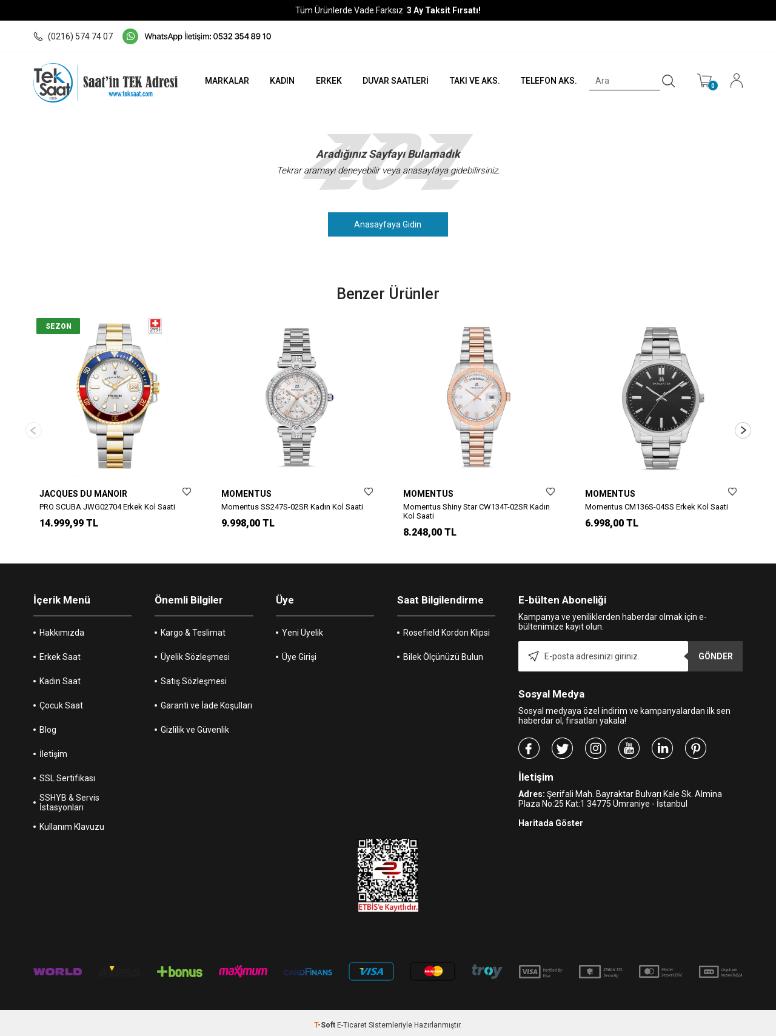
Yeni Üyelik (302, 628)
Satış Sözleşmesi (194, 677)
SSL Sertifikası (67, 774)
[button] (743, 428)
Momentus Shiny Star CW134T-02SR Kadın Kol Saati (476, 511)
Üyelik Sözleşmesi (195, 653)
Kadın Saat (60, 677)
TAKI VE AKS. (472, 81)
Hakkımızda (61, 628)
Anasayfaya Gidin (388, 224)
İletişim (53, 750)
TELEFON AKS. (548, 81)
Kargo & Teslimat (193, 628)
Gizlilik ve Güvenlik (195, 725)
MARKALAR (222, 81)
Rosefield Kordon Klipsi (446, 628)
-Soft (325, 1021)
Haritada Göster (550, 819)
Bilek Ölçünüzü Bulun (443, 653)
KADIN (278, 81)
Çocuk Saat (61, 701)
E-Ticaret (352, 1021)
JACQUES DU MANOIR (83, 494)
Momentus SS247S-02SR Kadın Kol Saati (292, 506)
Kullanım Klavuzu (71, 822)
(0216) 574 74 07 (73, 36)
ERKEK (325, 81)
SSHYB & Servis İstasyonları (69, 798)
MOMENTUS (246, 494)
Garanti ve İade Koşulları (206, 701)
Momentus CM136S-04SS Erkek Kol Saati (656, 506)
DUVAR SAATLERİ (393, 81)
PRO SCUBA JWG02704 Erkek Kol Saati (107, 506)
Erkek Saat (60, 653)
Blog (47, 725)
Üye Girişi (299, 653)
